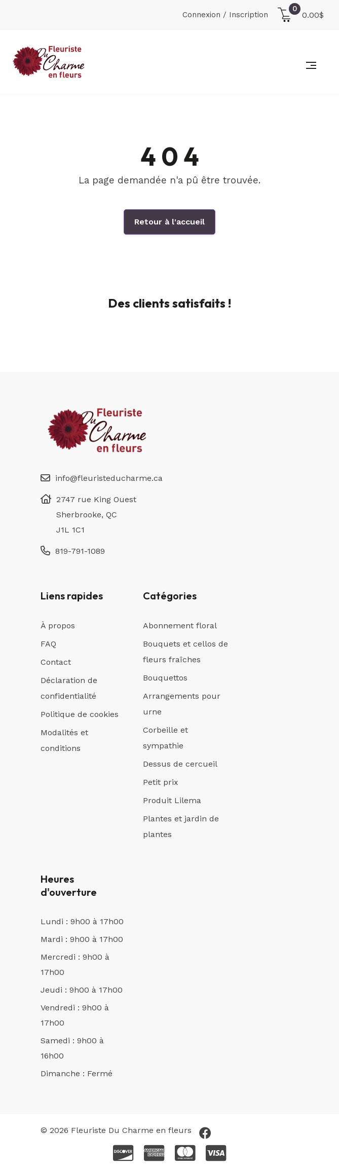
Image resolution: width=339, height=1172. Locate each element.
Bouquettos (165, 678)
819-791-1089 (80, 551)
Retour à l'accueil (169, 221)
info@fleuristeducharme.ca (109, 478)
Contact (56, 662)
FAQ (48, 644)
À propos (58, 625)
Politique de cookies (80, 714)
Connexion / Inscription (225, 14)
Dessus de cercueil (180, 764)
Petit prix (160, 782)
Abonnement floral (180, 625)
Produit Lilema (172, 800)
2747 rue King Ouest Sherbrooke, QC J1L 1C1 (96, 515)
